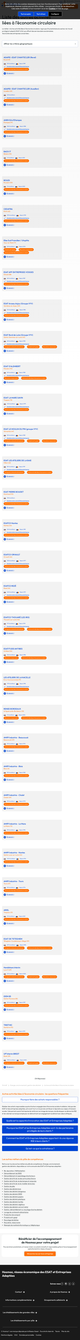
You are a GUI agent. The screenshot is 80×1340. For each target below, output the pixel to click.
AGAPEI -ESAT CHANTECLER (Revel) (20, 57)
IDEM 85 (7, 996)
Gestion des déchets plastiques (14, 1199)
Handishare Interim (12, 968)
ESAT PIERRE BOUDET (14, 492)
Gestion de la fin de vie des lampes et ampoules (20, 1181)
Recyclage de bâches (11, 1220)
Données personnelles (26, 1335)
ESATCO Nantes (11, 523)
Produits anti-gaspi (10, 249)
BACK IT (7, 152)
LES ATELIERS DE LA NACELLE (17, 677)
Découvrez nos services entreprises (40, 1254)
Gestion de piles (9, 1186)
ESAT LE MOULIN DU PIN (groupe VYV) (21, 429)
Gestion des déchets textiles (13, 1202)
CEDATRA (8, 209)
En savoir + (10, 73)
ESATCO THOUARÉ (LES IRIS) (17, 617)
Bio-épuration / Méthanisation (14, 1171)
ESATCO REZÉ (10, 586)
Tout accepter (26, 14)
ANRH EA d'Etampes (13, 120)
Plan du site (65, 1331)
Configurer (55, 14)
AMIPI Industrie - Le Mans (15, 824)
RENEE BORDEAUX (12, 709)
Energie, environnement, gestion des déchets (25, 1085)
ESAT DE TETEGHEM (13, 939)
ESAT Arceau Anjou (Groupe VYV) (18, 304)
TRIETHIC (8, 1025)
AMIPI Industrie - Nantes (14, 853)
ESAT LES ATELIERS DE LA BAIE (17, 460)
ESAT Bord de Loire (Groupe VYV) (18, 335)
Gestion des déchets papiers (13, 1197)
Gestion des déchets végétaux (14, 1205)
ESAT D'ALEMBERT (12, 366)
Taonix (57, 1331)
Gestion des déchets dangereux (15, 1191)
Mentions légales (6, 1335)
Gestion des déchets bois (12, 1189)
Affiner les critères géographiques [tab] (18, 44)
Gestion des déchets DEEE (13, 1194)
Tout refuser (41, 14)
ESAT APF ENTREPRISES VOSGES (19, 272)
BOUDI (7, 180)
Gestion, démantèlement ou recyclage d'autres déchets (23, 1210)
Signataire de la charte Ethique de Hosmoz (18, 66)
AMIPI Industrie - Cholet (14, 795)
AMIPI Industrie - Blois (13, 766)
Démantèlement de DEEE (13, 1173)
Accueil (4, 1085)
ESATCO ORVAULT (12, 555)
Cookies (52, 8)
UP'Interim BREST (11, 1054)
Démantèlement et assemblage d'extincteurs (19, 1176)
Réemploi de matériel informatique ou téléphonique (22, 1225)
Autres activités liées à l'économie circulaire (16, 69)
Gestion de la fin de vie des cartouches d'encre (20, 1179)
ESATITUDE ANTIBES (13, 649)
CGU (16, 1335)
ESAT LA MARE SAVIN (13, 398)
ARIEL (6, 910)
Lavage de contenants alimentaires (14, 347)
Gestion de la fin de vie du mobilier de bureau (19, 1184)
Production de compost (12, 1215)
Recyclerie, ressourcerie (26, 249)
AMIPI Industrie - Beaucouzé (16, 738)
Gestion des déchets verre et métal (16, 1207)
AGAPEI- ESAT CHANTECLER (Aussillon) (21, 89)
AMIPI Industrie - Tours (13, 881)
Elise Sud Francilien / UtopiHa (16, 240)
